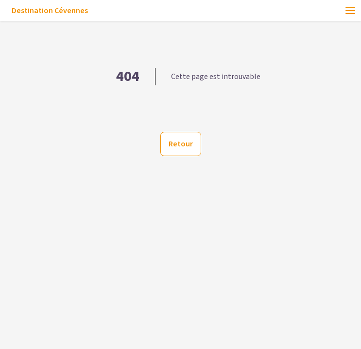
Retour (181, 144)
